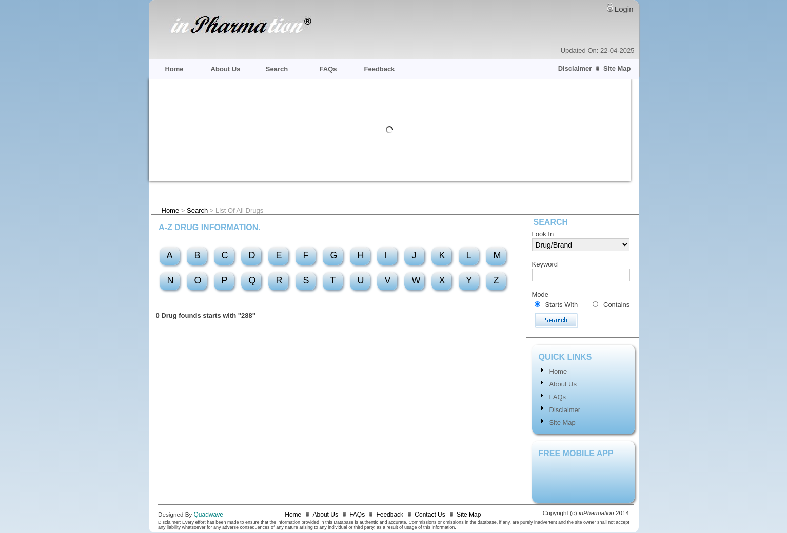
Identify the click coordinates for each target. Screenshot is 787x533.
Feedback (379, 69)
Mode (540, 294)
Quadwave (208, 514)
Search (277, 69)
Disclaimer (575, 68)
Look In (543, 234)
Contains (616, 305)
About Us (226, 69)
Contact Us (430, 514)
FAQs (328, 69)
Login (624, 9)
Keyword (545, 264)
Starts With (561, 305)
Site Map (617, 68)
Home (174, 69)
